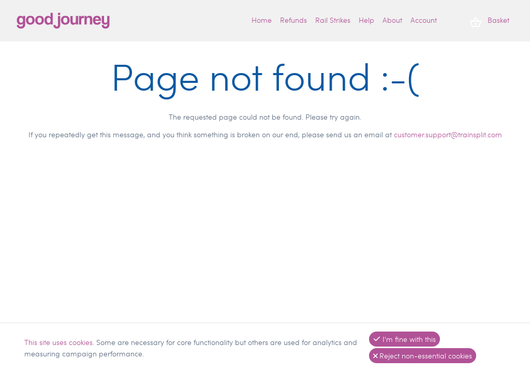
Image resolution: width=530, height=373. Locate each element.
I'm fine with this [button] (404, 339)
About (392, 20)
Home (262, 20)
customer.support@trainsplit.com (448, 134)
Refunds (293, 20)
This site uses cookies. (60, 342)
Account (423, 20)
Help (366, 20)
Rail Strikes (332, 20)
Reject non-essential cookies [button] (423, 356)
